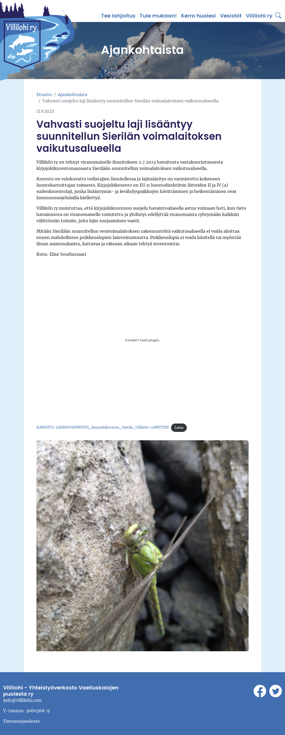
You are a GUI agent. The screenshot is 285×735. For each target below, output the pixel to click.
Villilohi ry (259, 16)
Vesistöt (231, 16)
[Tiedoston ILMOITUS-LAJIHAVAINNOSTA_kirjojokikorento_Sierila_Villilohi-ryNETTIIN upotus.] (142, 340)
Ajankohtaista (72, 95)
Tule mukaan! (158, 16)
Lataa (178, 428)
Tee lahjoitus (118, 16)
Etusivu (44, 95)
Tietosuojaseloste (21, 721)
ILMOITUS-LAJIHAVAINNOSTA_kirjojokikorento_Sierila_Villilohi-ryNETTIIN (102, 428)
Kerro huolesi (198, 16)
